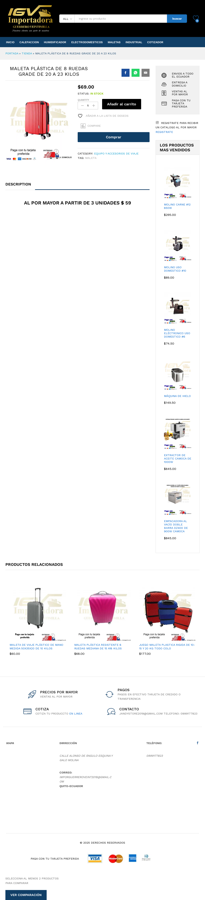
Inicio (10, 42)
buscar (177, 18)
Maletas (114, 42)
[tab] (20, 186)
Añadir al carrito (121, 104)
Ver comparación (26, 895)
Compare (94, 125)
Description (18, 184)
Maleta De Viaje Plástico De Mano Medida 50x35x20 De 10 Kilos (36, 646)
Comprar (113, 137)
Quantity (83, 100)
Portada (11, 53)
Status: (83, 93)
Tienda (27, 53)
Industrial (134, 42)
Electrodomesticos (87, 42)
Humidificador (55, 42)
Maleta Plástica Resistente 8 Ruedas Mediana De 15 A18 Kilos (98, 646)
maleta (90, 157)
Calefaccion (29, 42)
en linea (75, 713)
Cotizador (155, 42)
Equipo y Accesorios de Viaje (116, 153)
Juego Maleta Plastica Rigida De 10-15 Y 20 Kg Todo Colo (167, 646)
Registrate (164, 132)
